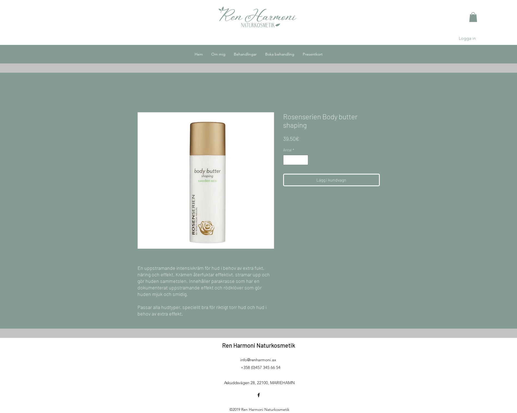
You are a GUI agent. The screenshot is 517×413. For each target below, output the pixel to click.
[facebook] (258, 395)
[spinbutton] (296, 160)
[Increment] (304, 160)
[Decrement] (287, 160)
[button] (473, 17)
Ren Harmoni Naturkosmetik (258, 345)
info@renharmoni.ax (258, 359)
